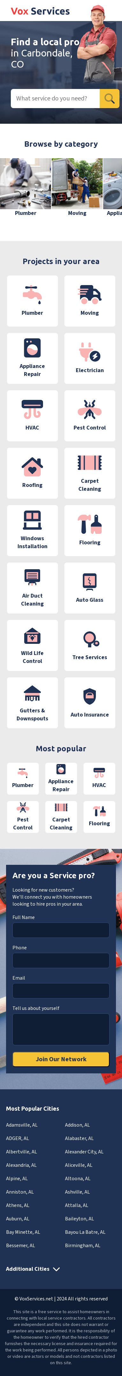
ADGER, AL (17, 1138)
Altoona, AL (77, 1178)
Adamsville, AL (22, 1125)
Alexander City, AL (84, 1151)
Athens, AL (17, 1205)
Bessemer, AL (20, 1245)
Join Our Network (61, 1059)
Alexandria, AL (21, 1165)
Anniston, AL (20, 1192)
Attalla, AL (76, 1205)
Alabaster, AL (79, 1138)
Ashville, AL (77, 1192)
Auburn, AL (17, 1218)
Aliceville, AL (78, 1165)
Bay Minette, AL (23, 1232)
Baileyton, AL (79, 1218)
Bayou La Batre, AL (85, 1232)
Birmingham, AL (82, 1245)
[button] (107, 192)
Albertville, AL (21, 1151)
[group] (25, 187)
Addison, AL (77, 1125)
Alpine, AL (17, 1178)
